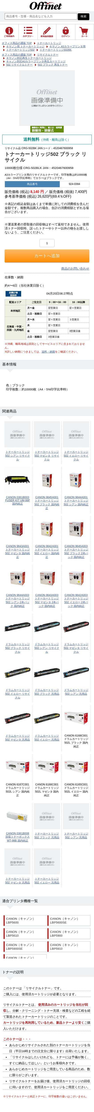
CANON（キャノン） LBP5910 (65, 946)
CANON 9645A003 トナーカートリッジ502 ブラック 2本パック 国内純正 (76, 552)
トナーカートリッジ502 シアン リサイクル (17, 455)
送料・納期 (48, 351)
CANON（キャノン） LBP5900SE (21, 946)
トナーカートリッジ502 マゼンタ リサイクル (47, 455)
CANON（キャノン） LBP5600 (21, 920)
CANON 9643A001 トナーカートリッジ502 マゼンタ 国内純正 (17, 552)
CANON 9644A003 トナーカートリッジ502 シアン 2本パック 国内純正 (18, 601)
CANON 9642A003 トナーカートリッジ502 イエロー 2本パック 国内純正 (76, 601)
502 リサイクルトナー (19, 64)
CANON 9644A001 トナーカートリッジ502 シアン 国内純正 (76, 501)
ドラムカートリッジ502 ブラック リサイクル (17, 648)
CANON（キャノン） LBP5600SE (65, 920)
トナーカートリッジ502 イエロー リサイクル (76, 455)
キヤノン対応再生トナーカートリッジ (29, 58)
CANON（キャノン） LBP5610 (21, 933)
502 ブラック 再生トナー (53, 64)
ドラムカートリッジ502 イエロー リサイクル (17, 693)
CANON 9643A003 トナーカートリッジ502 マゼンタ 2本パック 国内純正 (47, 601)
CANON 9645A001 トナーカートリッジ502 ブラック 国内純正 (47, 503)
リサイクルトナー (47, 54)
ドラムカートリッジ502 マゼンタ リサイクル (76, 648)
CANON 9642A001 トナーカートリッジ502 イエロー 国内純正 (47, 552)
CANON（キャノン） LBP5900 (65, 933)
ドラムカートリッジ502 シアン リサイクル (47, 648)
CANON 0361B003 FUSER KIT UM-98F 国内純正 (17, 500)
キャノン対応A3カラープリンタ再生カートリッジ (35, 61)
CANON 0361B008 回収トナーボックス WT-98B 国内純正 (18, 837)
